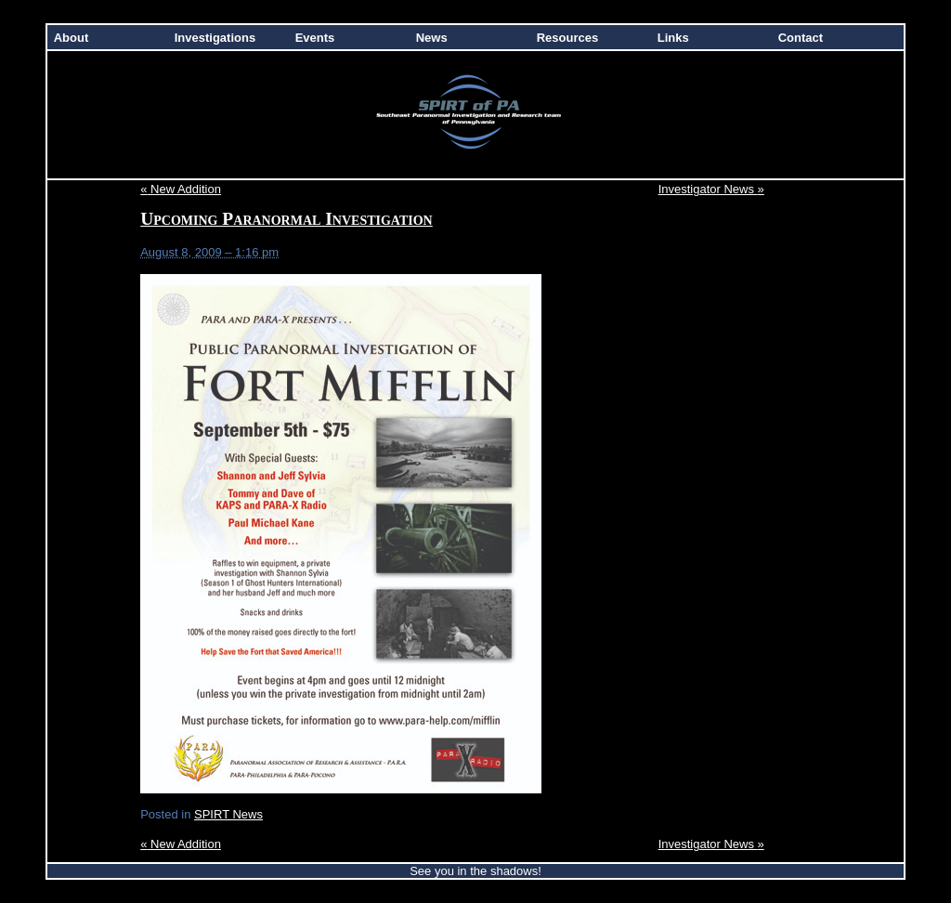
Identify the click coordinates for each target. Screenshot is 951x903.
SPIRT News (228, 814)
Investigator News (711, 189)
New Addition (180, 189)
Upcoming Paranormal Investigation (286, 219)
